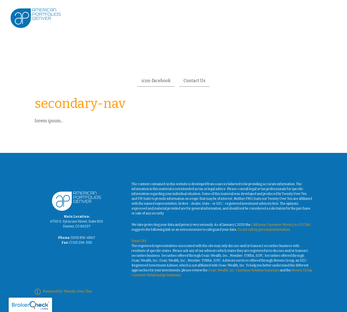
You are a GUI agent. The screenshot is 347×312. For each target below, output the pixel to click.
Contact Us (194, 80)
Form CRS (138, 241)
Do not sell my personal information (263, 229)
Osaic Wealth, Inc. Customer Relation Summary (243, 270)
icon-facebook (156, 80)
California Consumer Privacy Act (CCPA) (281, 225)
